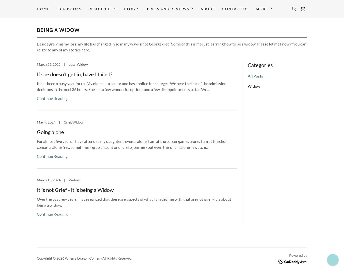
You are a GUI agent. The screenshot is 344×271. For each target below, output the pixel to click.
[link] (302, 8)
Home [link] (43, 9)
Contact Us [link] (235, 9)
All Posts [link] (255, 76)
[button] (103, 8)
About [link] (208, 9)
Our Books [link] (69, 9)
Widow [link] (254, 86)
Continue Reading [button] (52, 98)
